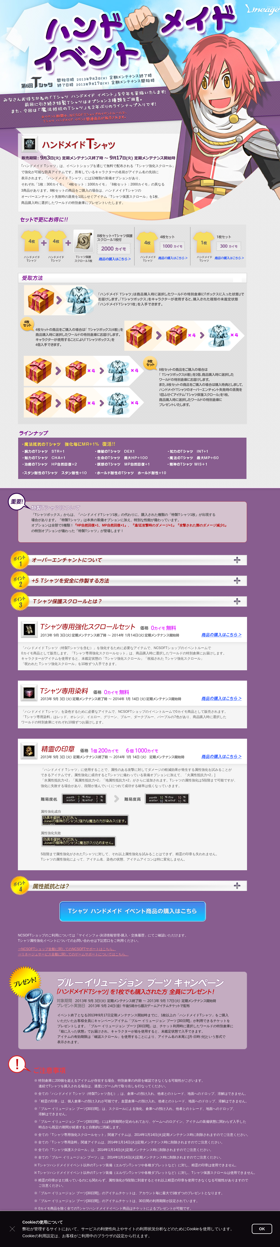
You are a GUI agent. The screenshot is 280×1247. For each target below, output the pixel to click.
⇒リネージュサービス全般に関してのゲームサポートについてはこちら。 (73, 954)
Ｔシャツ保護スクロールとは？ (129, 601)
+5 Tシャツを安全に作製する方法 (129, 581)
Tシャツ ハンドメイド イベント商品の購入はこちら (132, 911)
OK (262, 1229)
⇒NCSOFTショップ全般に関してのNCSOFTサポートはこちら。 (67, 949)
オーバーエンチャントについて (129, 560)
